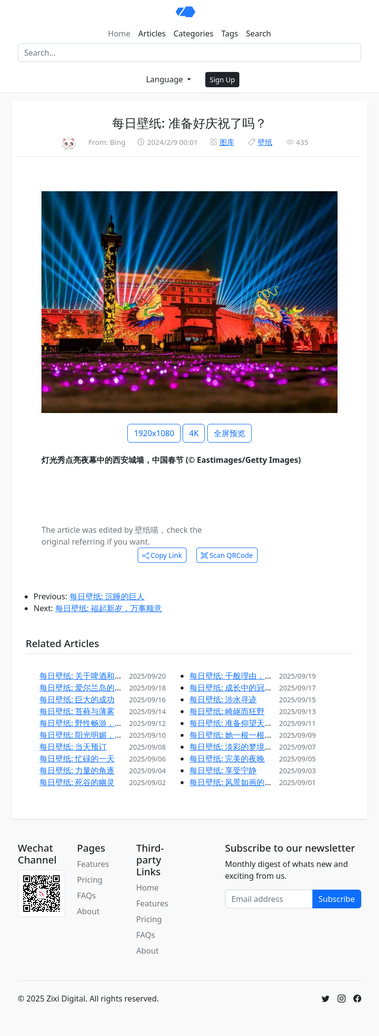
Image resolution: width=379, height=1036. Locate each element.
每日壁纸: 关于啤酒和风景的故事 (96, 675)
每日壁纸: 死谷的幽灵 (76, 782)
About (88, 911)
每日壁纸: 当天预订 (73, 746)
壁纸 (265, 142)
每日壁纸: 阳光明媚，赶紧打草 (92, 734)
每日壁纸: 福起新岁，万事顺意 (108, 608)
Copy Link (162, 555)
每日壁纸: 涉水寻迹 (223, 699)
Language (165, 79)
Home (119, 33)
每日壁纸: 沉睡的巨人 (107, 596)
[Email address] (269, 899)
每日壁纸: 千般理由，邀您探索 (243, 675)
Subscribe (337, 899)
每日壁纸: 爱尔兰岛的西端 (84, 687)
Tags (229, 33)
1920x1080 (154, 433)
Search (258, 33)
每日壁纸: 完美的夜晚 (227, 758)
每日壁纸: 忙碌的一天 (76, 758)
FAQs (86, 895)
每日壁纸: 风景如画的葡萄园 (239, 782)
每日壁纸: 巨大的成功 (76, 699)
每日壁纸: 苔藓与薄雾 (76, 711)
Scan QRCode (227, 555)
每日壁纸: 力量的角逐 (76, 770)
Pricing (90, 879)
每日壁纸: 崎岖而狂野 (227, 711)
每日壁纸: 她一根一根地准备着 (243, 734)
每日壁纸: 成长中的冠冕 (231, 687)
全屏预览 (229, 433)
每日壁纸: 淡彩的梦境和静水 (239, 746)
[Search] (189, 52)
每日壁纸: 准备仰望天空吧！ (239, 723)
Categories (194, 33)
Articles (151, 33)
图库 (227, 142)
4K (193, 433)
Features (93, 864)
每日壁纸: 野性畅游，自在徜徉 (92, 723)
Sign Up (222, 79)
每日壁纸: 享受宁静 (223, 770)
